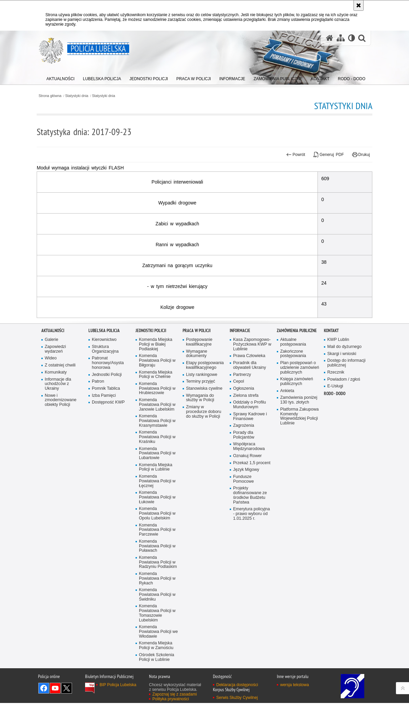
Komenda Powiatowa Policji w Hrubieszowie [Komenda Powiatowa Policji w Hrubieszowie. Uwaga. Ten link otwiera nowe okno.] (157, 466)
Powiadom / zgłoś (344, 457)
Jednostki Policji (107, 452)
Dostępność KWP (108, 480)
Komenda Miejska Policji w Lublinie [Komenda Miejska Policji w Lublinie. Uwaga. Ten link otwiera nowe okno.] (156, 545)
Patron (98, 459)
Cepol (238, 459)
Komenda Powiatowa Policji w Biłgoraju (157, 438)
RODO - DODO (334, 471)
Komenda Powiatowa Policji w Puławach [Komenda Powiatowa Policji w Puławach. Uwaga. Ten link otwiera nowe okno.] (157, 625)
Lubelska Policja (104, 408)
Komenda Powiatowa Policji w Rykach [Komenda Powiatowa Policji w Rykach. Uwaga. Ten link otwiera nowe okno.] (157, 658)
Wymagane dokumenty (197, 431)
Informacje (240, 408)
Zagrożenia (243, 504)
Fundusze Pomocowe (243, 557)
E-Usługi (335, 464)
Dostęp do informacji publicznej (346, 440)
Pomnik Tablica (106, 466)
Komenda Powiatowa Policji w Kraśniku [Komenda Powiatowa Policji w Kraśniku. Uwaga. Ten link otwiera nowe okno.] (157, 515)
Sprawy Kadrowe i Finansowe (250, 494)
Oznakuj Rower (247, 534)
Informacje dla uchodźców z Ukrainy (58, 462)
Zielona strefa (246, 473)
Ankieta (287, 473)
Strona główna (54, 95)
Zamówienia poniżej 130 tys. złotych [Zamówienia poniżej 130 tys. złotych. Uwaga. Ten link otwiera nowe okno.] (299, 482)
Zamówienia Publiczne (297, 408)
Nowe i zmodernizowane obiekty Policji (61, 478)
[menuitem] (60, 77)
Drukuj (356, 154)
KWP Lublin (338, 417)
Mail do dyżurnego (344, 424)
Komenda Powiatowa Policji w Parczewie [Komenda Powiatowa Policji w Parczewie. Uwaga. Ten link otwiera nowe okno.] (157, 609)
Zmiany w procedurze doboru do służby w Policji (204, 489)
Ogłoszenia (243, 466)
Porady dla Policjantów (244, 513)
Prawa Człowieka (249, 433)
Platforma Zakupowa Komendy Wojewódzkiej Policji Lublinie (299, 499)
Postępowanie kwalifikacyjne (199, 419)
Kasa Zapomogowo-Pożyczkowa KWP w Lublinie (252, 421)
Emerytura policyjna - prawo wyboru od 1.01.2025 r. (251, 593)
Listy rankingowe (202, 452)
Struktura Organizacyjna (105, 426)
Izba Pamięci (104, 473)
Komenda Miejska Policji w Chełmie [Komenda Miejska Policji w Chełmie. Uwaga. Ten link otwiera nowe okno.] (156, 452)
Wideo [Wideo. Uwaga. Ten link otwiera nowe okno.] (51, 436)
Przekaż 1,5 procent (252, 541)
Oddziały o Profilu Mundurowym (249, 482)
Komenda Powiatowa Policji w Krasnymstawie (157, 499)
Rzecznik (335, 450)
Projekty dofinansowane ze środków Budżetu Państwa (250, 574)
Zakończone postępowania (293, 431)
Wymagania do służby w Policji (200, 475)
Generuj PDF (324, 154)
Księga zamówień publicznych (296, 464)
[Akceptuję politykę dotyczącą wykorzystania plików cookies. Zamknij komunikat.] (359, 5)
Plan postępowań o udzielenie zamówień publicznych (298, 447)
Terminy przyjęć (201, 459)
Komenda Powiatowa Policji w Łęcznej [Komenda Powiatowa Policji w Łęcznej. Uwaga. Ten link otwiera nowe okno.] (157, 560)
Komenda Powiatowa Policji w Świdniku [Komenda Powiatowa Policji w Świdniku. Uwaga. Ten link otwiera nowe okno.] (157, 674)
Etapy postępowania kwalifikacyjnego (205, 442)
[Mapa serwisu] (340, 38)
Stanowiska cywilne (204, 466)
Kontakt (331, 408)
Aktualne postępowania (293, 419)
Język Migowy (246, 548)
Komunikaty (56, 450)
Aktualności (52, 408)
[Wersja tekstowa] (351, 38)
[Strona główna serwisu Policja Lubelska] (329, 38)
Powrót (291, 154)
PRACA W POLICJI (197, 408)
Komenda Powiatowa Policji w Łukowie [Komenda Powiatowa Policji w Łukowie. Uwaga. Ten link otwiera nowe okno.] (157, 576)
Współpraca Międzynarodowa (249, 525)
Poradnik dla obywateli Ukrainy (249, 442)
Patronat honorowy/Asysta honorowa (108, 440)
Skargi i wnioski (342, 431)
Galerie (52, 417)
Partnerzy (242, 452)
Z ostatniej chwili (60, 443)
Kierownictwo (104, 417)
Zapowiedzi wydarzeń (55, 426)
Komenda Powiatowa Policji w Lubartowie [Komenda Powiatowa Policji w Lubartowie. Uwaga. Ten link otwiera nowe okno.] (157, 532)
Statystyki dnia (82, 95)
